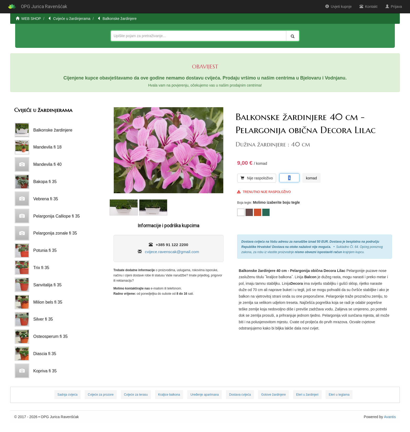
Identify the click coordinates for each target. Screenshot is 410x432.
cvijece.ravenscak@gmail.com (172, 251)
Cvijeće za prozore (100, 394)
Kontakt (368, 6)
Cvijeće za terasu (136, 394)
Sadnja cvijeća (68, 394)
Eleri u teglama (339, 394)
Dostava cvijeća (240, 394)
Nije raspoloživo (257, 178)
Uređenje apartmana (204, 394)
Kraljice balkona (169, 394)
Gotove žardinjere (273, 394)
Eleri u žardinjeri (307, 394)
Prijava (393, 6)
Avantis (390, 417)
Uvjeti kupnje (338, 6)
